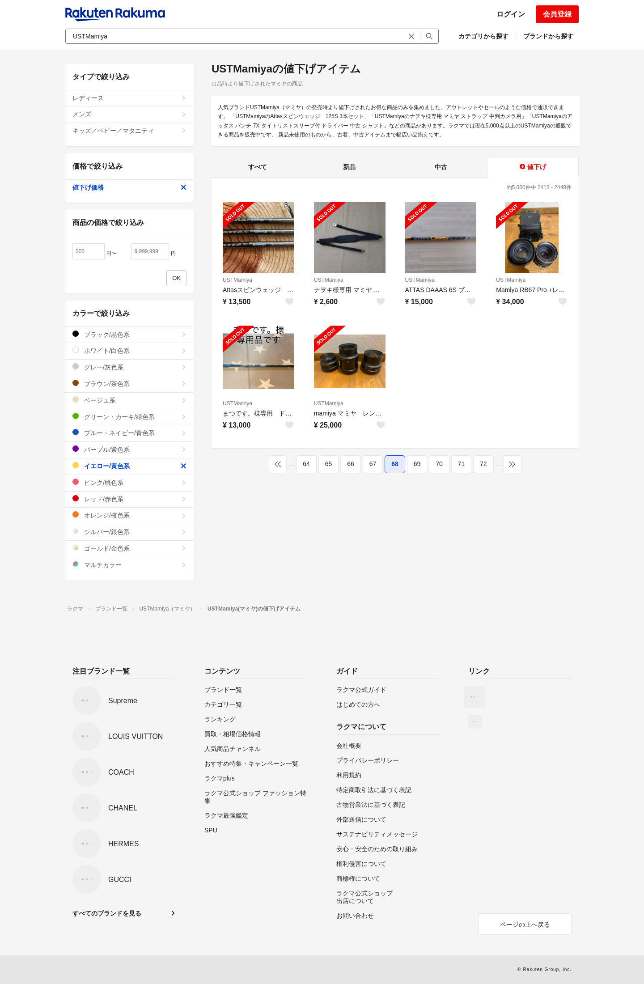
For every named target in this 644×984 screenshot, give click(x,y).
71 (461, 463)
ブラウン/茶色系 (129, 383)
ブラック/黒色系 (129, 334)
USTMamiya (237, 280)
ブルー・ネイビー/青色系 (129, 433)
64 (306, 463)
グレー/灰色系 (129, 367)
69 (417, 463)
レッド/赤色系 (129, 499)
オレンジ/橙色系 (129, 515)
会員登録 (557, 14)
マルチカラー (129, 564)
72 (483, 463)
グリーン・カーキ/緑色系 (129, 416)
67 (373, 463)
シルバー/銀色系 (129, 531)
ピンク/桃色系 (129, 482)
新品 (349, 166)
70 (439, 463)
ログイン (510, 14)
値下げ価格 (129, 187)
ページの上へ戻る (525, 924)
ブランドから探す (548, 36)
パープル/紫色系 (129, 449)
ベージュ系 (129, 400)
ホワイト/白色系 (129, 350)
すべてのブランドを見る (106, 913)
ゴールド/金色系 (129, 548)
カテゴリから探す (483, 36)
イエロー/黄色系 (129, 466)
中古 (441, 166)
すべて (257, 166)
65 (328, 463)
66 (350, 463)
